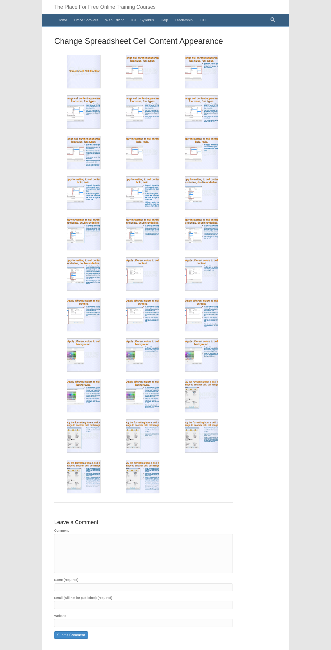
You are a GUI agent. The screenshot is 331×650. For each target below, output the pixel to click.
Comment (61, 530)
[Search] (273, 20)
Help (164, 20)
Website (60, 616)
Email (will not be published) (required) (83, 598)
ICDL (203, 20)
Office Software (86, 20)
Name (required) (66, 580)
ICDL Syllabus (142, 20)
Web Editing (115, 20)
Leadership (183, 20)
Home (62, 20)
